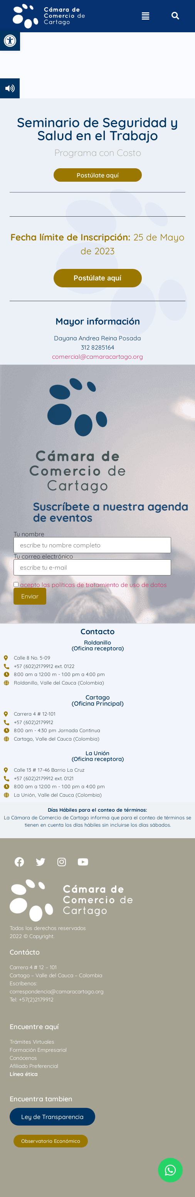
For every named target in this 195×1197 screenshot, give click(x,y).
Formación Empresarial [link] (38, 1049)
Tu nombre (92, 540)
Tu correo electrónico (92, 562)
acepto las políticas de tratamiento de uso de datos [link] (93, 585)
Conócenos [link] (23, 1057)
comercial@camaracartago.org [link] (97, 356)
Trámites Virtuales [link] (32, 1041)
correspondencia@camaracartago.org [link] (57, 991)
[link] (10, 41)
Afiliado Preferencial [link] (34, 1066)
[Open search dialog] (175, 16)
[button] (145, 16)
